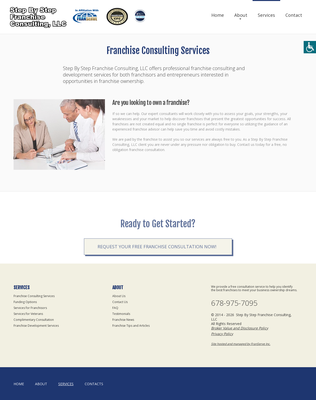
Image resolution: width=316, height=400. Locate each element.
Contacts (94, 383)
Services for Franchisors (30, 308)
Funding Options (25, 302)
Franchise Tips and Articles (131, 326)
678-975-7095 (234, 303)
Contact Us (120, 302)
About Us (118, 296)
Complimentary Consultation (34, 320)
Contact (293, 15)
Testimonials (121, 314)
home (19, 383)
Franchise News (123, 320)
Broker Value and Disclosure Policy (239, 328)
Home (217, 15)
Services (266, 15)
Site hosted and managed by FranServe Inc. (240, 344)
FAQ (115, 308)
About (240, 15)
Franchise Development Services (36, 326)
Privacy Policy (222, 333)
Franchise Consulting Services (34, 296)
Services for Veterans (28, 314)
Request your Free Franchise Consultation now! (157, 254)
